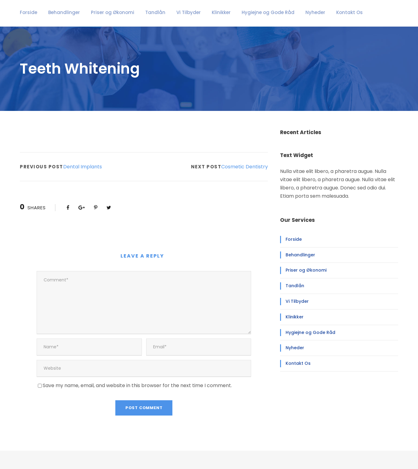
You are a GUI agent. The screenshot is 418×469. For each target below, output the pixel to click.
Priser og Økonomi (103, 12)
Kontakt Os (317, 12)
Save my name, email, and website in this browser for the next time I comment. (128, 370)
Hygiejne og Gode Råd (244, 12)
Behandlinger (59, 12)
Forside (27, 12)
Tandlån (141, 12)
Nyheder (286, 12)
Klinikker (201, 12)
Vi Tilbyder (170, 12)
